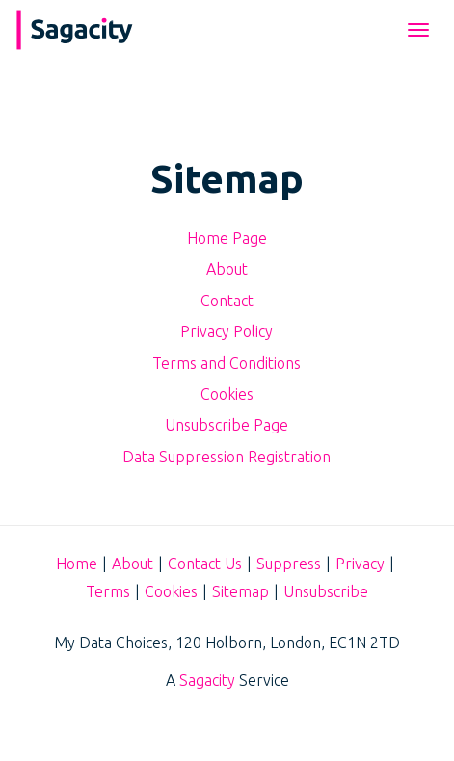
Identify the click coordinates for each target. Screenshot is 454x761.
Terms (108, 591)
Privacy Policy (226, 331)
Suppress (288, 563)
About (227, 268)
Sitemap (240, 591)
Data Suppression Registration (226, 456)
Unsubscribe (325, 591)
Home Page (227, 238)
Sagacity (207, 680)
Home (76, 563)
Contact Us (205, 563)
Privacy (360, 563)
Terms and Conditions (226, 363)
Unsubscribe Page (226, 424)
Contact (227, 300)
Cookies (227, 394)
